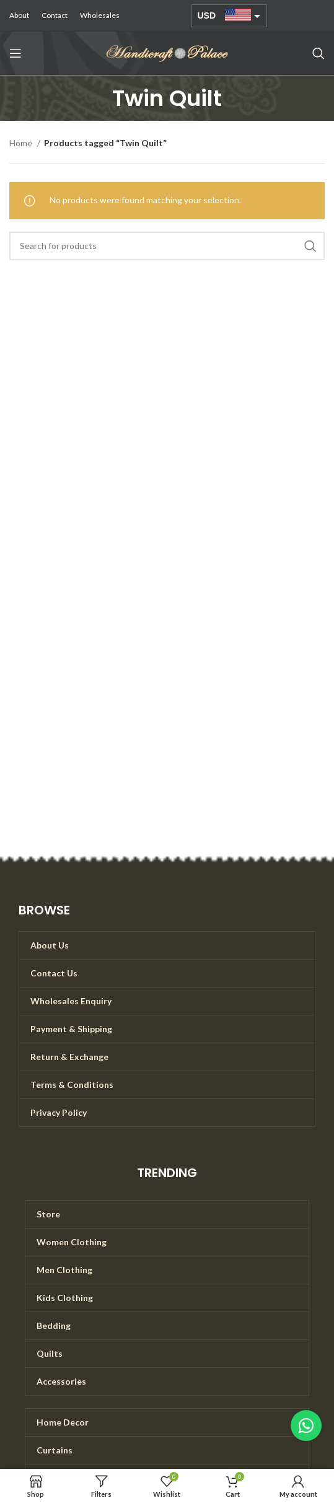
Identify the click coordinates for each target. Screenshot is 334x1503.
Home (21, 143)
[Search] (318, 53)
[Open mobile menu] (15, 53)
